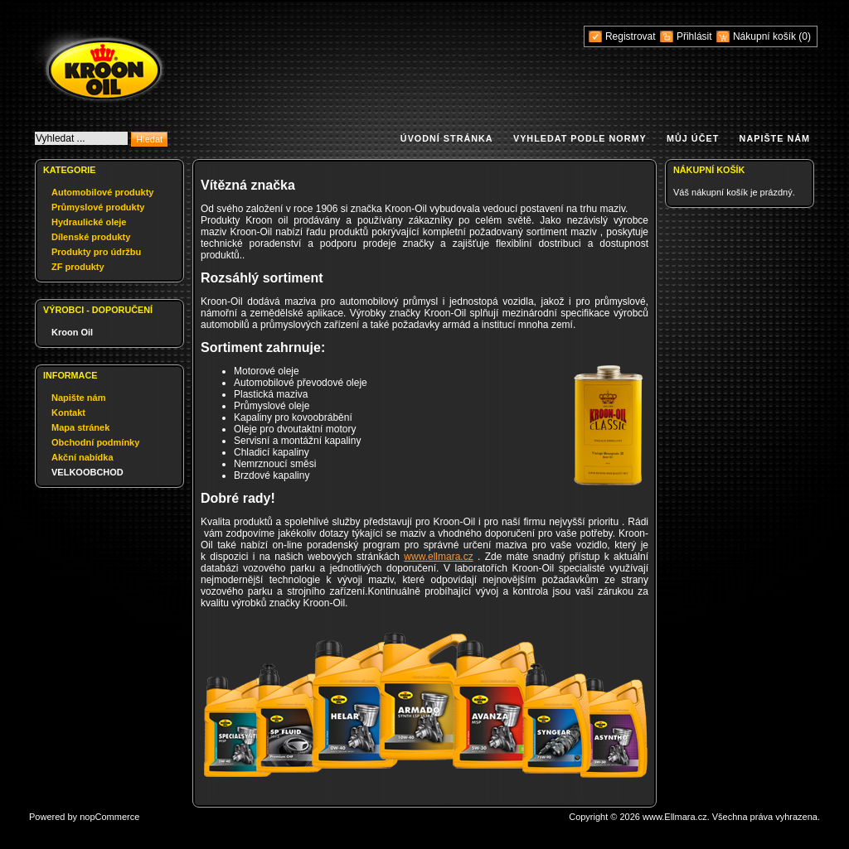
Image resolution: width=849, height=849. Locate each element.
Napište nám (775, 138)
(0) (804, 36)
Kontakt (68, 412)
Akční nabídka (82, 457)
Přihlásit (694, 36)
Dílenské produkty (90, 237)
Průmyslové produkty (97, 207)
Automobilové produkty (102, 192)
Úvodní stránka (446, 138)
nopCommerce (109, 817)
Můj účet (693, 138)
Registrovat (630, 36)
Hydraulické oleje (89, 222)
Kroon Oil (72, 332)
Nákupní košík (765, 36)
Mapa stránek (80, 427)
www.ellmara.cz (438, 556)
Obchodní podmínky (95, 442)
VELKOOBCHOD (87, 472)
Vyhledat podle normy (580, 138)
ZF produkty (77, 267)
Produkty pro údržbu (96, 252)
